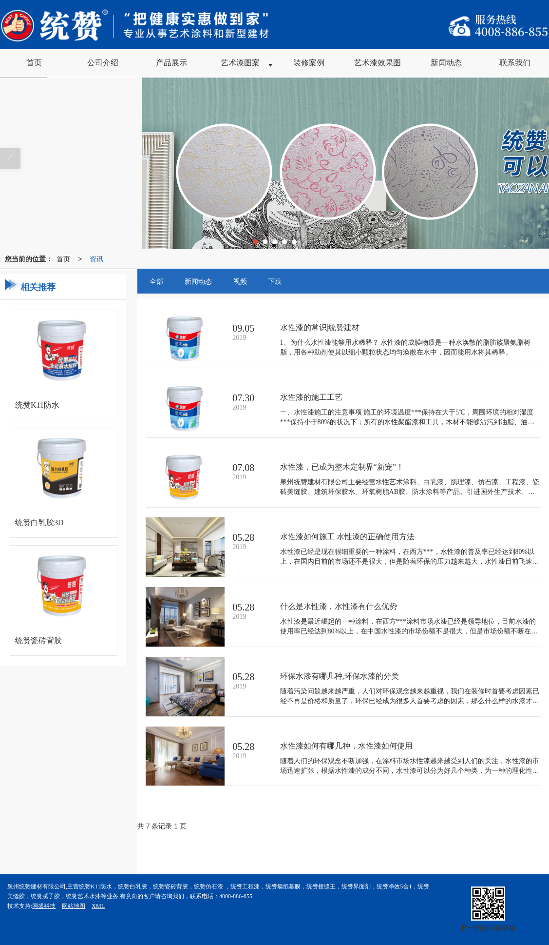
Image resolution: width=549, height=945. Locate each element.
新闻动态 (198, 281)
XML (98, 906)
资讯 (96, 259)
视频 (240, 281)
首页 (63, 259)
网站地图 (73, 906)
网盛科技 (44, 906)
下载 (275, 281)
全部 (156, 281)
